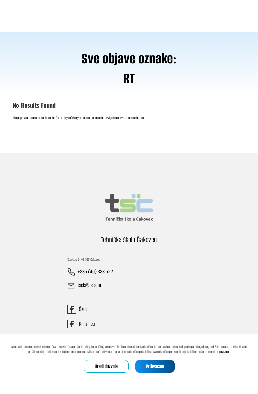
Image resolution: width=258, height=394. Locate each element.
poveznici (224, 351)
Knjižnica (81, 323)
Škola (77, 309)
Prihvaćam (155, 366)
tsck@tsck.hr (90, 285)
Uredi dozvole (106, 366)
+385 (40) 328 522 (95, 271)
